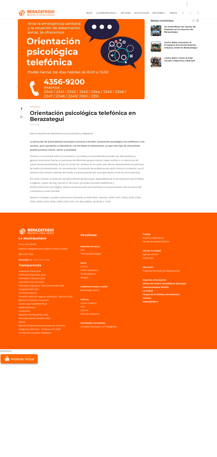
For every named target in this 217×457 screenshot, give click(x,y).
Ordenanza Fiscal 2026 (30, 271)
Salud (57, 3)
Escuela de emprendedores (156, 241)
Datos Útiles (141, 13)
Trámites (22, 3)
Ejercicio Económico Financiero (34, 300)
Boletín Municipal (27, 307)
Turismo (147, 298)
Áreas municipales (28, 244)
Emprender (148, 257)
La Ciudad (148, 290)
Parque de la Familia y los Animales (161, 294)
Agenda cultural (150, 254)
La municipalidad (105, 13)
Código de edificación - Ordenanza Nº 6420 (40, 329)
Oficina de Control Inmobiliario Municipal (164, 283)
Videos (173, 13)
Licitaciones (24, 311)
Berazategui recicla (90, 290)
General (35, 107)
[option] (175, 46)
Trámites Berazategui (91, 253)
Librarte (84, 310)
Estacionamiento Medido (156, 287)
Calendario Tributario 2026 (32, 278)
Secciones (158, 13)
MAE (83, 306)
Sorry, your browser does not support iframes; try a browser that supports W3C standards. (22, 386)
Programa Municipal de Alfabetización (161, 270)
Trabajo (147, 234)
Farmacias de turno (41, 3)
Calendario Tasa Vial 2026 (31, 282)
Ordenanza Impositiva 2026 (32, 274)
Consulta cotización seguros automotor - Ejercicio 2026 (46, 296)
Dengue (84, 277)
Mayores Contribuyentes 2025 (33, 314)
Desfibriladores (88, 273)
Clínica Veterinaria (89, 270)
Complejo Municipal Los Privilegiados (99, 326)
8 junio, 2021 (34, 125)
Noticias (126, 13)
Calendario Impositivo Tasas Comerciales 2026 (41, 285)
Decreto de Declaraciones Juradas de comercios (42, 325)
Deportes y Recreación (154, 279)
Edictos (22, 321)
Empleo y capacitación (153, 237)
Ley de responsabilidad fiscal (33, 303)
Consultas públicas (28, 292)
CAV (82, 250)
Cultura (85, 299)
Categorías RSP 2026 (29, 289)
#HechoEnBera (150, 301)
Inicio (89, 13)
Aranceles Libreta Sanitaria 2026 (34, 318)
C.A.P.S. (84, 266)
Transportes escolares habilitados (35, 332)
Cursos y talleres (89, 303)
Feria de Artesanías (90, 313)
